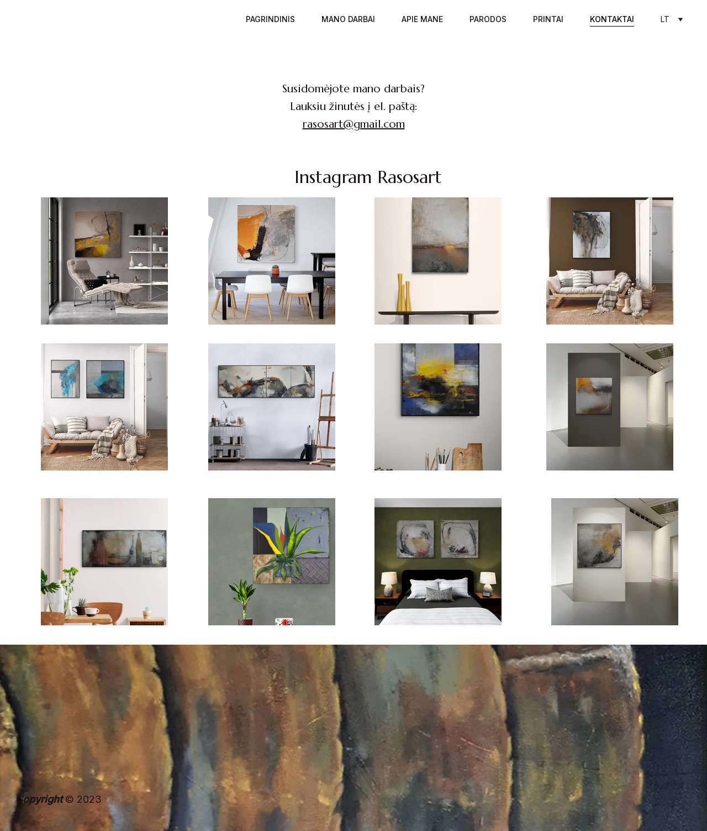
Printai (548, 19)
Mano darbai (348, 19)
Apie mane (422, 19)
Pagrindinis (270, 19)
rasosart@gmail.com (354, 124)
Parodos (487, 19)
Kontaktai (612, 19)
